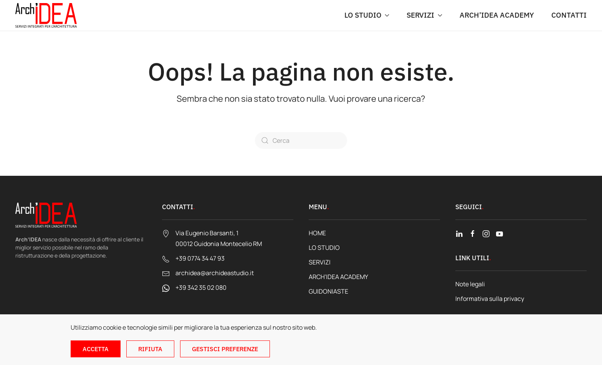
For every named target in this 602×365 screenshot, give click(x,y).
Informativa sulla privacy (489, 298)
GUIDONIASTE (328, 291)
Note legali (470, 284)
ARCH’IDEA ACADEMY (497, 15)
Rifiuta (150, 349)
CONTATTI (569, 15)
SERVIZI (320, 262)
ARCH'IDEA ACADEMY (338, 277)
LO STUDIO (324, 247)
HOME (317, 233)
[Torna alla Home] (46, 15)
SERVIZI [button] (424, 15)
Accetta (96, 349)
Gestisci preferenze (225, 349)
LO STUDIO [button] (367, 15)
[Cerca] (301, 140)
